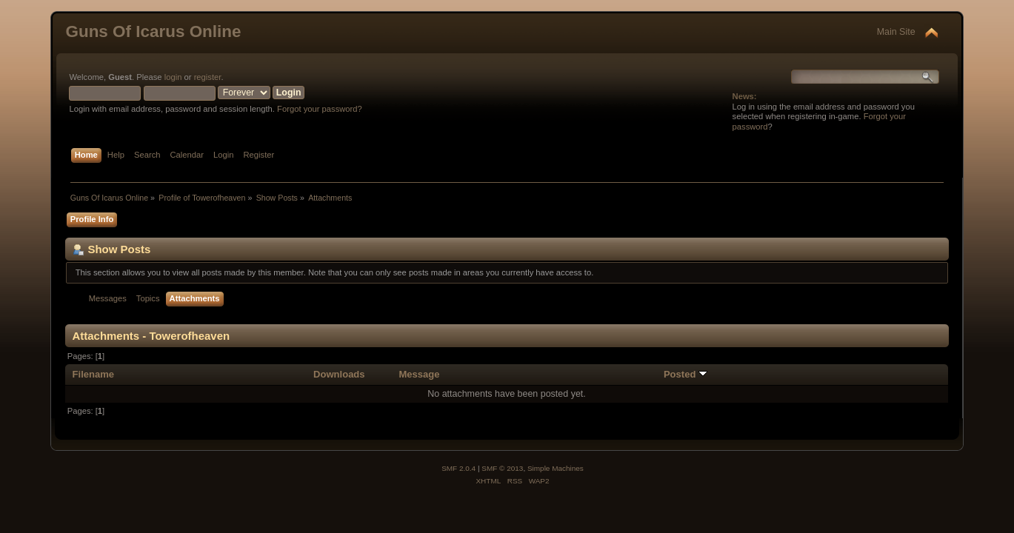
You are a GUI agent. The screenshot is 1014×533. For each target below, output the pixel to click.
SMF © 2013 (502, 468)
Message (418, 374)
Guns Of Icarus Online (153, 31)
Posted (685, 374)
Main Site (896, 32)
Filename (94, 374)
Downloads (339, 374)
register (207, 77)
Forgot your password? (319, 108)
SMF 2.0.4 (458, 468)
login (173, 77)
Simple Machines (555, 468)
